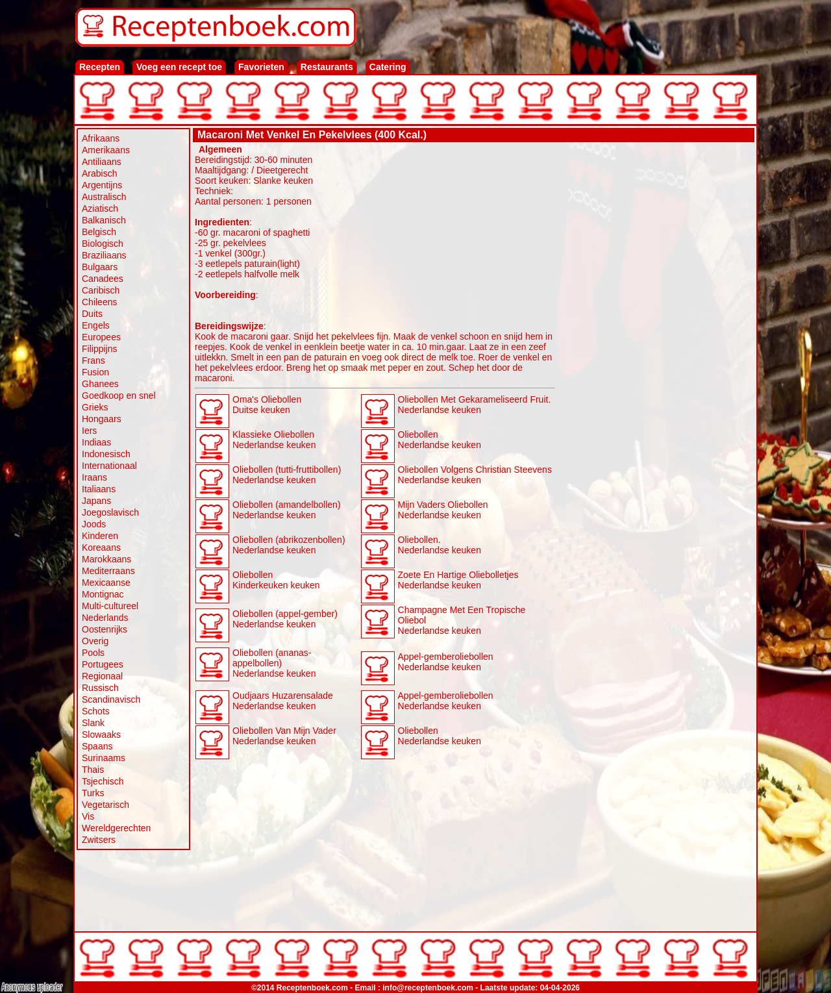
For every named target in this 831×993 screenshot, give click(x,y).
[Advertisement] (655, 339)
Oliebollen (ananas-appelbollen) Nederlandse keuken (274, 663)
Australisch (104, 197)
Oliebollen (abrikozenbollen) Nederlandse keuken (288, 544)
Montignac (103, 594)
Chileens (99, 302)
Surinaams (103, 758)
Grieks (95, 407)
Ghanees (100, 384)
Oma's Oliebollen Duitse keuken (266, 404)
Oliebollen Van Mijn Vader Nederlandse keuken (284, 735)
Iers (89, 430)
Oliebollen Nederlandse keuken (439, 439)
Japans (96, 501)
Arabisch (99, 173)
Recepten (99, 67)
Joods (94, 524)
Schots (96, 711)
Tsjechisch (103, 781)
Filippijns (99, 349)
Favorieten (261, 67)
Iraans (94, 477)
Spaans (97, 746)
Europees (101, 337)
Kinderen (100, 536)
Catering (387, 67)
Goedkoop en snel (119, 395)
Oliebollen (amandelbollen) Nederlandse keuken (286, 509)
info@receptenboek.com (427, 987)
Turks (93, 793)
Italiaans (99, 489)
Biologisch (102, 243)
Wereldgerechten (116, 828)
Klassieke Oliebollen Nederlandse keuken (274, 439)
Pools (93, 652)
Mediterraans (108, 571)
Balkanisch (104, 220)
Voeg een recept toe (179, 67)
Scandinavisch (111, 699)
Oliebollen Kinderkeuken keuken (276, 580)
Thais (93, 769)
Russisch (100, 688)
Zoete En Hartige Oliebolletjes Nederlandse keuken (458, 580)
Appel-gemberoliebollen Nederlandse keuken (445, 661)
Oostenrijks (104, 629)
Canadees (102, 278)
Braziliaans (104, 255)
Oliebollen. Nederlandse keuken (439, 544)
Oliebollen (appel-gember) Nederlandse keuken (285, 619)
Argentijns (102, 185)
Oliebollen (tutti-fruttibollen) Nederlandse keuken (286, 474)
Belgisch (99, 232)
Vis (88, 816)
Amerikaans (106, 150)
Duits (92, 313)
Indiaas (96, 442)
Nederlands (105, 617)
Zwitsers (99, 840)
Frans (93, 360)
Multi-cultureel (110, 606)
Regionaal (102, 676)
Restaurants (327, 67)
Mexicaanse (106, 582)
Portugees (102, 664)
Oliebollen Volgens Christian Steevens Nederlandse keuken (475, 474)
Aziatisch (100, 208)
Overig (95, 641)
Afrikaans (100, 138)
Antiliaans (101, 162)
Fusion (95, 372)
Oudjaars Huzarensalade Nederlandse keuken (282, 700)
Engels (96, 325)
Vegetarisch (105, 804)
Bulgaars (100, 267)
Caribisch (100, 290)
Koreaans (101, 547)
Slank (93, 723)
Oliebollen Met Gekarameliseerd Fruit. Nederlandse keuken (474, 404)
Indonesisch (106, 454)
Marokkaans (106, 559)
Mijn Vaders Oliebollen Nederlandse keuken (443, 509)
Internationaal (109, 465)
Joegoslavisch (110, 512)
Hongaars (101, 419)
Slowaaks (101, 734)
